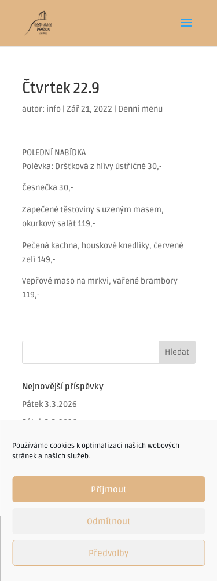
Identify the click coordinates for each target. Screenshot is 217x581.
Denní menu (140, 109)
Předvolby (108, 553)
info (53, 109)
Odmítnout (109, 521)
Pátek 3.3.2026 (49, 404)
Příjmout (109, 489)
